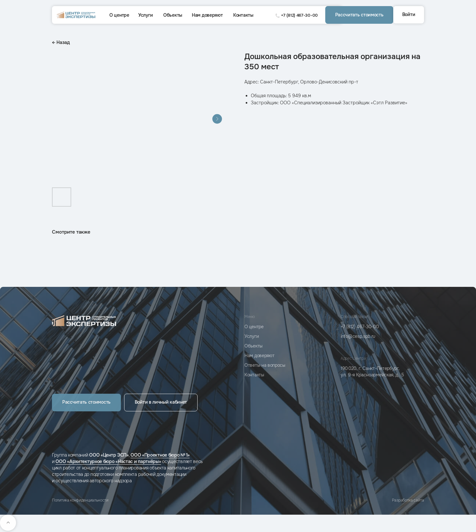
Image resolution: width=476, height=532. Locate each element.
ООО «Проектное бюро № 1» (160, 455)
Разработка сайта (408, 500)
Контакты (243, 15)
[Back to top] (8, 523)
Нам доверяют (207, 15)
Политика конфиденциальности (80, 500)
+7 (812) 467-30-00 (299, 15)
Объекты (172, 15)
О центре (119, 15)
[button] (359, 15)
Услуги (145, 15)
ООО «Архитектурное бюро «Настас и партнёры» (108, 461)
